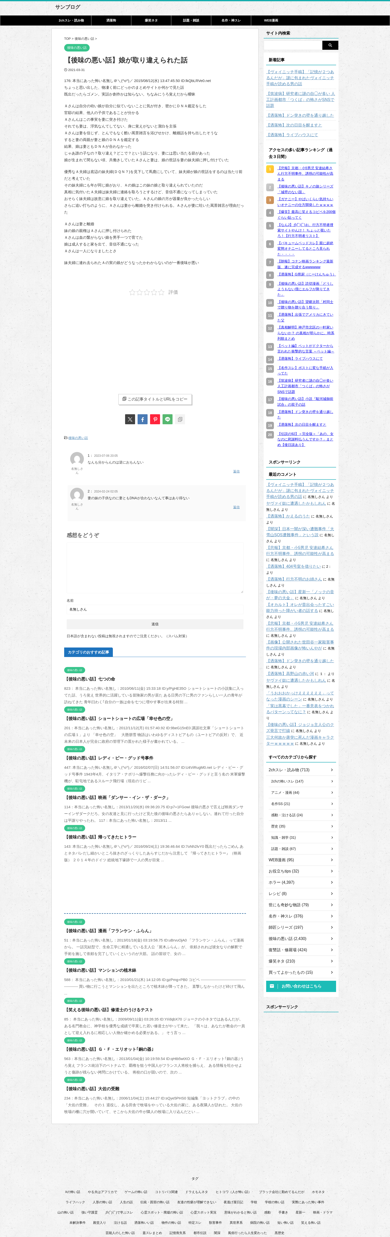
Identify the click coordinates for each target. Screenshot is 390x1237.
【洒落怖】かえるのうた (285, 510)
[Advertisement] (106, 341)
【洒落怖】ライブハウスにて (289, 129)
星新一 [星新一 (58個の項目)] (300, 1170)
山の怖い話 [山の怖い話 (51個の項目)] (65, 1170)
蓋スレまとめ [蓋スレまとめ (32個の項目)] (152, 1191)
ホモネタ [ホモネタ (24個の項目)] (318, 1150)
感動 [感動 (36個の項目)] (267, 1170)
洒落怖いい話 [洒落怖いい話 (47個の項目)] (144, 1180)
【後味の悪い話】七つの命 (86, 675)
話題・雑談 (191, 20)
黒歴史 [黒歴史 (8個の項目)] (279, 1191)
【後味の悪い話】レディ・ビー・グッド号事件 (103, 754)
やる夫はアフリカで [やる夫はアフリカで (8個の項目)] (102, 1150)
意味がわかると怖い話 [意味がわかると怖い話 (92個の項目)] (240, 1170)
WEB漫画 (271, 20)
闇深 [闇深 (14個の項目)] (217, 1191)
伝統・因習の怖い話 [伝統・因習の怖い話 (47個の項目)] (155, 1160)
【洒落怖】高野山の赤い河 (287, 638)
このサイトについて (163, 1212)
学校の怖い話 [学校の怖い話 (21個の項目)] (274, 1160)
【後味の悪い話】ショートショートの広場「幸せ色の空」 (113, 715)
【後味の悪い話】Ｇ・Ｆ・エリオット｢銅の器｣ (103, 1046)
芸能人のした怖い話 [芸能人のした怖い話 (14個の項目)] (120, 1191)
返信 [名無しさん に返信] (236, 470)
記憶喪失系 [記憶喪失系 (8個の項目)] (178, 1191)
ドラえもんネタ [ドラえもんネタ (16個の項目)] (196, 1150)
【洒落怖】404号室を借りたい (290, 548)
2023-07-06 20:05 (106, 454)
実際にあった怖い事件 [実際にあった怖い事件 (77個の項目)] (308, 1160)
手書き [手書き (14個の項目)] (283, 1170)
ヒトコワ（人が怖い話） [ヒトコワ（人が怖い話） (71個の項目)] (233, 1150)
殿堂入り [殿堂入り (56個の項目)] (99, 1180)
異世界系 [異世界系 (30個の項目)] (236, 1180)
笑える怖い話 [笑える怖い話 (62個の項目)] (311, 1180)
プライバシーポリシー (198, 1212)
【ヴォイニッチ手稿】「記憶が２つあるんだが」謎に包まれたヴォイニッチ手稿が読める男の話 (301, 78)
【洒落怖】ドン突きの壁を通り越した (296, 110)
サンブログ (67, 7)
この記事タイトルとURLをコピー (155, 399)
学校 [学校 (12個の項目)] (254, 1160)
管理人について (229, 1212)
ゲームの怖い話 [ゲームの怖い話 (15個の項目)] (136, 1150)
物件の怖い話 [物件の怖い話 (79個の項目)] (171, 1180)
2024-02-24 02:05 (106, 489)
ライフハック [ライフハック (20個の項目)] (75, 1160)
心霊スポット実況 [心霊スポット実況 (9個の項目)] (203, 1170)
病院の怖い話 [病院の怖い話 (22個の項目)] (260, 1180)
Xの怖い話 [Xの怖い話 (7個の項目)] (72, 1150)
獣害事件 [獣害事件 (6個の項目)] (215, 1180)
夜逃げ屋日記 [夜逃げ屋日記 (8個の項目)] (233, 1160)
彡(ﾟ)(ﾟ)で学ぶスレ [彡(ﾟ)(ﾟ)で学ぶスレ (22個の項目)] (119, 1170)
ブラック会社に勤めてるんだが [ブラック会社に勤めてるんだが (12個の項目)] (281, 1150)
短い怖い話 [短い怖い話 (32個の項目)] (285, 1180)
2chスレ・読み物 (71, 20)
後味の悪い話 (78, 437)
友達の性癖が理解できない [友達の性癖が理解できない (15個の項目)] (196, 1160)
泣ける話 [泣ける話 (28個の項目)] (120, 1180)
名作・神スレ (231, 20)
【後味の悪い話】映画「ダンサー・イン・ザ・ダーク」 (111, 794)
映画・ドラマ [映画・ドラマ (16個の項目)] (323, 1170)
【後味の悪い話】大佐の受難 (88, 1085)
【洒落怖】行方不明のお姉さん (290, 555)
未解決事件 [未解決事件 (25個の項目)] (77, 1180)
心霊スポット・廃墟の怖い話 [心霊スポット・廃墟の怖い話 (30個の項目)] (162, 1170)
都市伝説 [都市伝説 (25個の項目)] (200, 1191)
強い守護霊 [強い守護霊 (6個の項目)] (89, 1170)
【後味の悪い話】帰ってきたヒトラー (96, 833)
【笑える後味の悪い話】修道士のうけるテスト (103, 1006)
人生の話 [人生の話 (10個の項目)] (126, 1160)
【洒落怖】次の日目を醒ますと (290, 119)
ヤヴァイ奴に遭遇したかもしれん (292, 498)
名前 (70, 597)
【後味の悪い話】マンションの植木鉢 (96, 966)
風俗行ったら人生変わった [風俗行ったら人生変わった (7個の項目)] (247, 1191)
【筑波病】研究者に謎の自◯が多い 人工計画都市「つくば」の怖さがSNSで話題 (300, 97)
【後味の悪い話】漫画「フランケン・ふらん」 (103, 927)
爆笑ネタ (151, 20)
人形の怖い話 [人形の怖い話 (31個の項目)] (102, 1160)
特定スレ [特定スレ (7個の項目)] (195, 1180)
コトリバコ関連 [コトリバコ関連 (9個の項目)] (166, 1150)
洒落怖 (111, 20)
